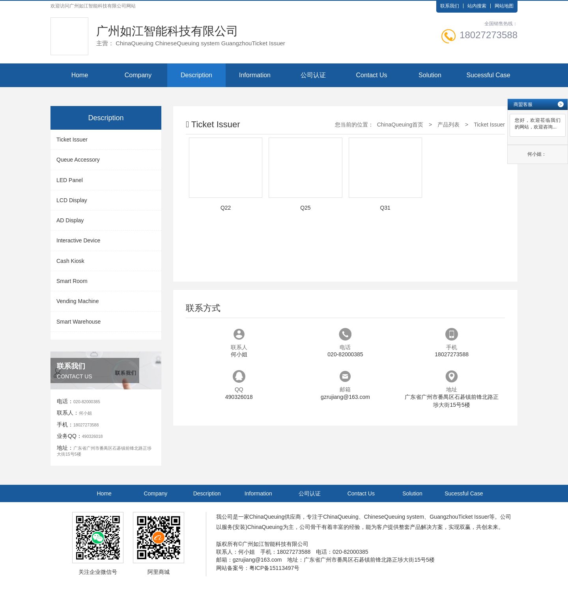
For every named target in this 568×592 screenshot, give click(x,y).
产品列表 (448, 124)
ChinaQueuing (267, 517)
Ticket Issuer (72, 139)
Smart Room (72, 281)
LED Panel (69, 180)
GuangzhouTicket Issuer (459, 517)
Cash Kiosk (70, 261)
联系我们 (449, 6)
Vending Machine (77, 301)
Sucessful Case (488, 75)
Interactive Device (78, 240)
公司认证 (313, 75)
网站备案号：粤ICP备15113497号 (258, 568)
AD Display (70, 220)
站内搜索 (476, 6)
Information (255, 75)
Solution (430, 75)
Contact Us (371, 75)
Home (79, 75)
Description (196, 75)
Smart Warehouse (78, 321)
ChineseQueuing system (394, 517)
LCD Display (71, 200)
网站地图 (504, 6)
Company (138, 75)
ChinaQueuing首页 (400, 124)
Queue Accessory (78, 159)
